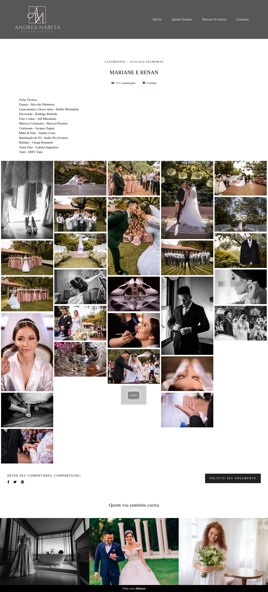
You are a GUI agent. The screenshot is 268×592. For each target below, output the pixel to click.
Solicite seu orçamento (233, 478)
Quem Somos (182, 19)
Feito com (134, 588)
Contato (243, 19)
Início (157, 19)
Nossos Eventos (214, 19)
